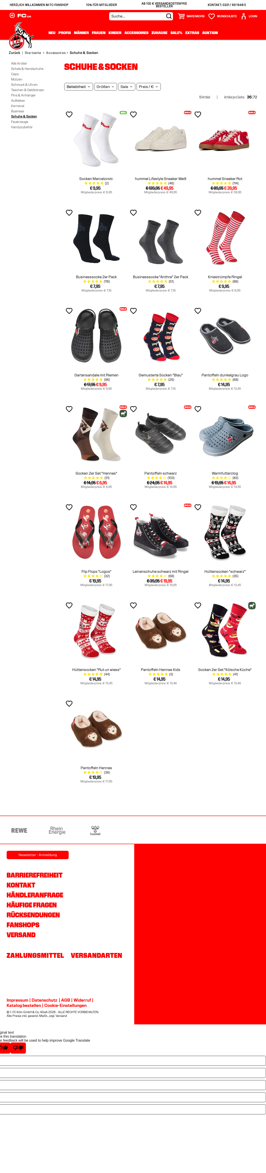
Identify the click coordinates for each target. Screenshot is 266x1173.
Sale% (176, 32)
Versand (21, 934)
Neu (52, 32)
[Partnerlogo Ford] (209, 830)
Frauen (98, 32)
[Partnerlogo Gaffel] (247, 830)
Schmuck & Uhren (24, 85)
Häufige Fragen (32, 905)
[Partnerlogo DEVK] (133, 830)
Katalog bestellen (24, 1005)
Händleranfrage (35, 895)
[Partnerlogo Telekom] (171, 830)
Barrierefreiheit (34, 875)
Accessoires (136, 32)
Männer (81, 32)
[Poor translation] (18, 1048)
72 (255, 97)
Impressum (17, 1000)
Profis (64, 32)
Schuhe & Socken (24, 117)
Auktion (210, 32)
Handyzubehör (22, 127)
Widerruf (82, 1000)
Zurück (14, 52)
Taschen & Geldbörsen (27, 90)
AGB (65, 1000)
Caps (15, 74)
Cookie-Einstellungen (65, 1005)
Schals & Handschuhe (27, 69)
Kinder (115, 32)
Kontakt (21, 885)
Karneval (17, 106)
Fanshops (23, 924)
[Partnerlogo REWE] (19, 830)
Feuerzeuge (19, 122)
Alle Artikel (19, 63)
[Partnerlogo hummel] (95, 830)
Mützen (16, 79)
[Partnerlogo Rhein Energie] (57, 830)
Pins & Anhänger (23, 95)
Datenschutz (44, 1000)
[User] (248, 16)
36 (249, 97)
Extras (192, 32)
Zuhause (159, 32)
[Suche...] (141, 16)
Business (17, 111)
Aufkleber (18, 101)
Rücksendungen (33, 914)
